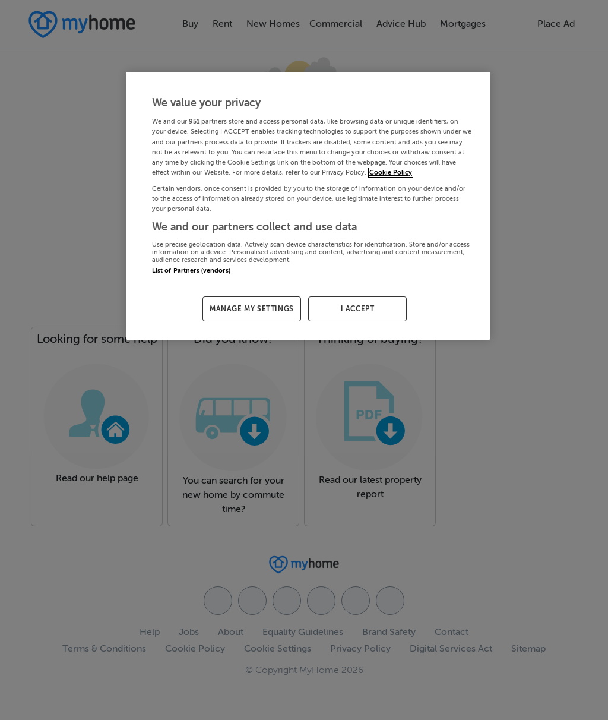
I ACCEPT (358, 309)
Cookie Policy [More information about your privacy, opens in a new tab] (390, 172)
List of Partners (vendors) (191, 270)
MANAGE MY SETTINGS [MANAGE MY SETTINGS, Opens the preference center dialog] (252, 309)
